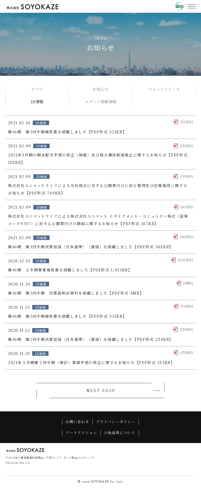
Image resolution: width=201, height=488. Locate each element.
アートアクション (81, 433)
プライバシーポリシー (115, 422)
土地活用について (120, 433)
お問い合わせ (77, 422)
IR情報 (37, 101)
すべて (37, 89)
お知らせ (100, 89)
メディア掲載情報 (100, 101)
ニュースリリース (164, 89)
